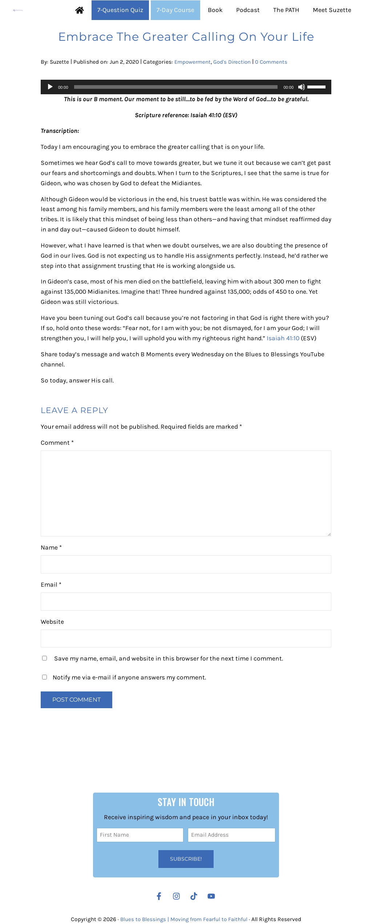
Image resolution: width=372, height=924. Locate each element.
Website (52, 659)
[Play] (50, 113)
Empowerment (193, 88)
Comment (57, 480)
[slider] (176, 113)
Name (51, 585)
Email (51, 622)
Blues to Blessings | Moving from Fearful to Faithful (183, 919)
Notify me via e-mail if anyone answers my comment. (124, 715)
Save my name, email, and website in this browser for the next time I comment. (168, 696)
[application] (186, 113)
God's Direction (234, 88)
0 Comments (275, 88)
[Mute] (301, 113)
